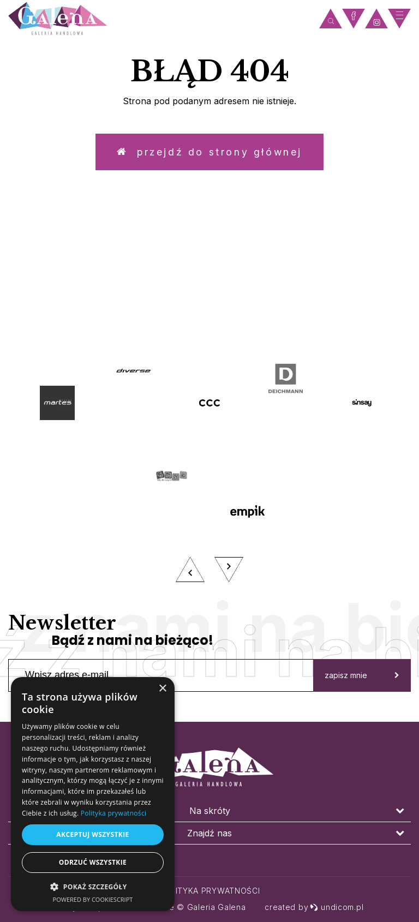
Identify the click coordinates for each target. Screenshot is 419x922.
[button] (93, 886)
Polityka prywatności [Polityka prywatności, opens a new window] (113, 813)
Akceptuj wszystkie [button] (92, 834)
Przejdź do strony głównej (209, 152)
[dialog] (93, 794)
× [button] (162, 689)
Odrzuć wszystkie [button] (93, 862)
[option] (209, 472)
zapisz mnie (362, 677)
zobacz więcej (210, 307)
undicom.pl (336, 907)
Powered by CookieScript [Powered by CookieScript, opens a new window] (93, 899)
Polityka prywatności (209, 890)
